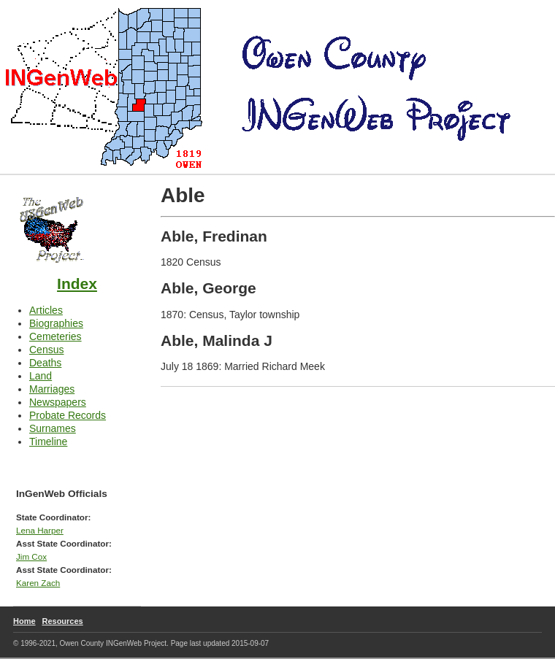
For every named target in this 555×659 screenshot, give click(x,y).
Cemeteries (55, 336)
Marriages (51, 389)
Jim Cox (31, 556)
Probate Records (67, 415)
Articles (46, 310)
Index (77, 283)
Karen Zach (38, 582)
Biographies (56, 323)
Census (46, 349)
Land (40, 376)
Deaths (45, 363)
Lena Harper (40, 530)
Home (24, 621)
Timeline (48, 441)
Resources (62, 621)
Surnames (52, 428)
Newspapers (57, 402)
